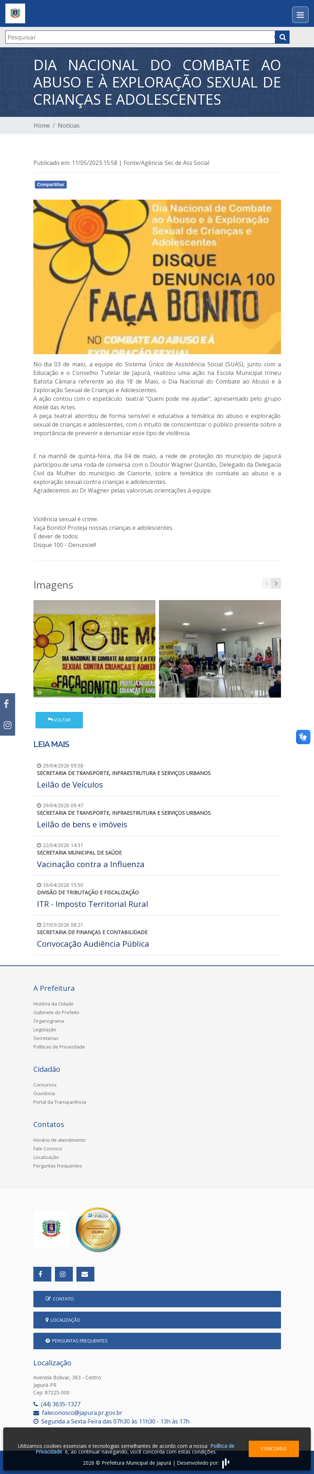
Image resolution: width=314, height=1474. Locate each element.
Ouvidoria (44, 1093)
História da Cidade (53, 1003)
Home (42, 125)
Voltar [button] (59, 720)
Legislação (44, 1029)
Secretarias (45, 1038)
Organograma (48, 1021)
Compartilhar (51, 184)
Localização (46, 1157)
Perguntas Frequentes (57, 1165)
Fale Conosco (47, 1148)
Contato (60, 1298)
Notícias (69, 125)
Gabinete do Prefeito (56, 1012)
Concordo (274, 1448)
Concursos (45, 1084)
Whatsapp (116, 186)
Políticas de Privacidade (59, 1046)
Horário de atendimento (59, 1140)
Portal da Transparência (59, 1102)
